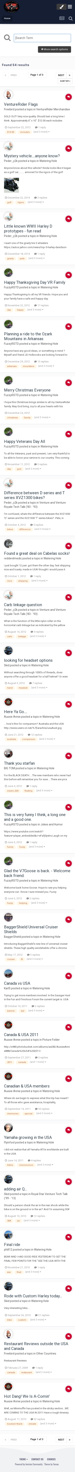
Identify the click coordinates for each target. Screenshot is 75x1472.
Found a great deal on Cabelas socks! (37, 553)
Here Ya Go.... (15, 711)
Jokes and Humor (52, 824)
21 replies (42, 1315)
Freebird (9, 109)
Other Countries (46, 1353)
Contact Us (37, 1459)
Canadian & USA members (27, 1086)
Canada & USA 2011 (21, 1034)
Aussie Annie (12, 716)
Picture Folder (51, 1039)
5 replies (36, 524)
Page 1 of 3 (37, 74)
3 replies (40, 197)
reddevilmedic (13, 558)
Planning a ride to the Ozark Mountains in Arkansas (28, 336)
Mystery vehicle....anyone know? (32, 156)
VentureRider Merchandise (53, 109)
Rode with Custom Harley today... (33, 1296)
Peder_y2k (11, 160)
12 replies (35, 734)
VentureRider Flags (21, 104)
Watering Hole (48, 160)
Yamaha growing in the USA (28, 1137)
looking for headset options (28, 660)
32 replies (38, 1419)
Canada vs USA (17, 983)
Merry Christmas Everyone (27, 390)
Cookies (51, 1459)
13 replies (41, 361)
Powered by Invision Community (29, 1464)
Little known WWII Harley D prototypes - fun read (28, 228)
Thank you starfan (19, 763)
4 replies (37, 631)
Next (61, 75)
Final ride (12, 1244)
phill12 (8, 1249)
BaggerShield (12, 936)
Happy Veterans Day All (24, 441)
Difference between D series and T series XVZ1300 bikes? (34, 495)
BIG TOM (9, 768)
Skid (6, 665)
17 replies (41, 305)
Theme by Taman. (51, 1464)
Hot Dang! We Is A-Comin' (27, 1396)
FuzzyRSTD (11, 287)
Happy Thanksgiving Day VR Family (34, 282)
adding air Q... (15, 1189)
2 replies (32, 898)
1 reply (40, 127)
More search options (54, 49)
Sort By (65, 81)
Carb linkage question (23, 604)
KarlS (7, 988)
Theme (23, 1459)
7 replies (35, 683)
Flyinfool (9, 1142)
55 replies (42, 1108)
